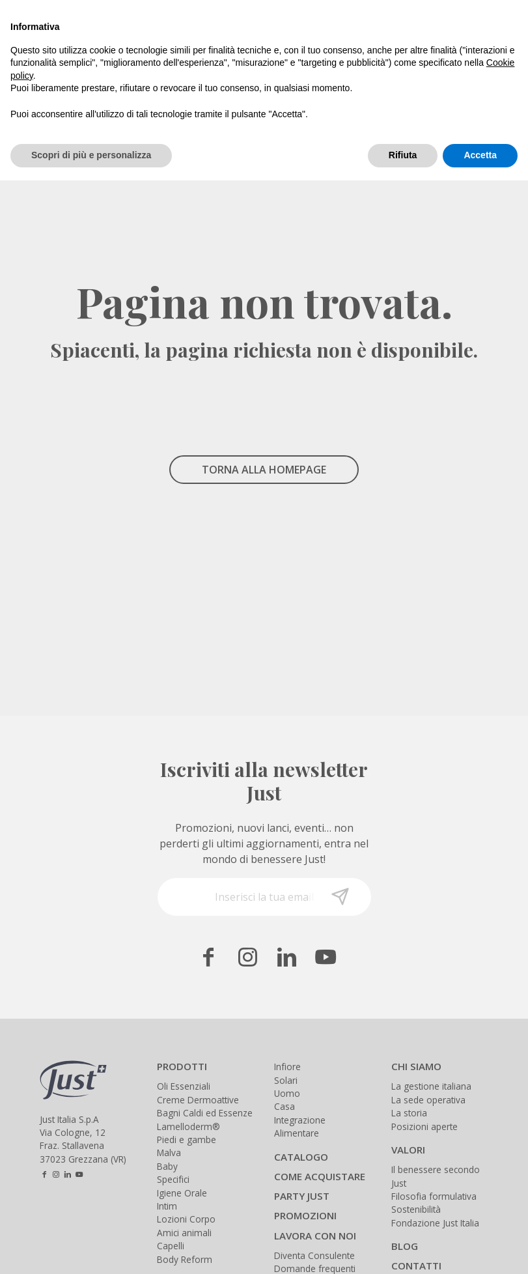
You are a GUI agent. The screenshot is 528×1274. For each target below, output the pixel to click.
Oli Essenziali (183, 1086)
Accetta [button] (480, 155)
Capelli (170, 1245)
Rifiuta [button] (403, 155)
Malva (169, 1152)
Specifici (173, 1179)
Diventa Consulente (314, 1255)
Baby (167, 1166)
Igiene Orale (182, 1193)
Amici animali (184, 1232)
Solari (286, 1080)
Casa (284, 1106)
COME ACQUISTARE (319, 1176)
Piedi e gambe (186, 1139)
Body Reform (184, 1259)
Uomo (287, 1093)
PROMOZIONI (305, 1215)
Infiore (287, 1066)
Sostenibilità (416, 1209)
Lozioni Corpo (186, 1219)
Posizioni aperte (424, 1126)
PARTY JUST (301, 1195)
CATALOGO (301, 1156)
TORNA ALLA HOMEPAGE (264, 469)
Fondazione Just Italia (435, 1223)
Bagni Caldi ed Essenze (205, 1113)
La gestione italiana (431, 1086)
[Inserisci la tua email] (264, 896)
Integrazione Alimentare (300, 1126)
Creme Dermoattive (198, 1100)
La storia (409, 1113)
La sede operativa (428, 1100)
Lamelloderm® (188, 1126)
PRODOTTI (182, 1066)
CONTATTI (416, 1265)
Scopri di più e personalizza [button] (91, 155)
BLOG (404, 1246)
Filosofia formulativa (434, 1196)
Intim (167, 1206)
